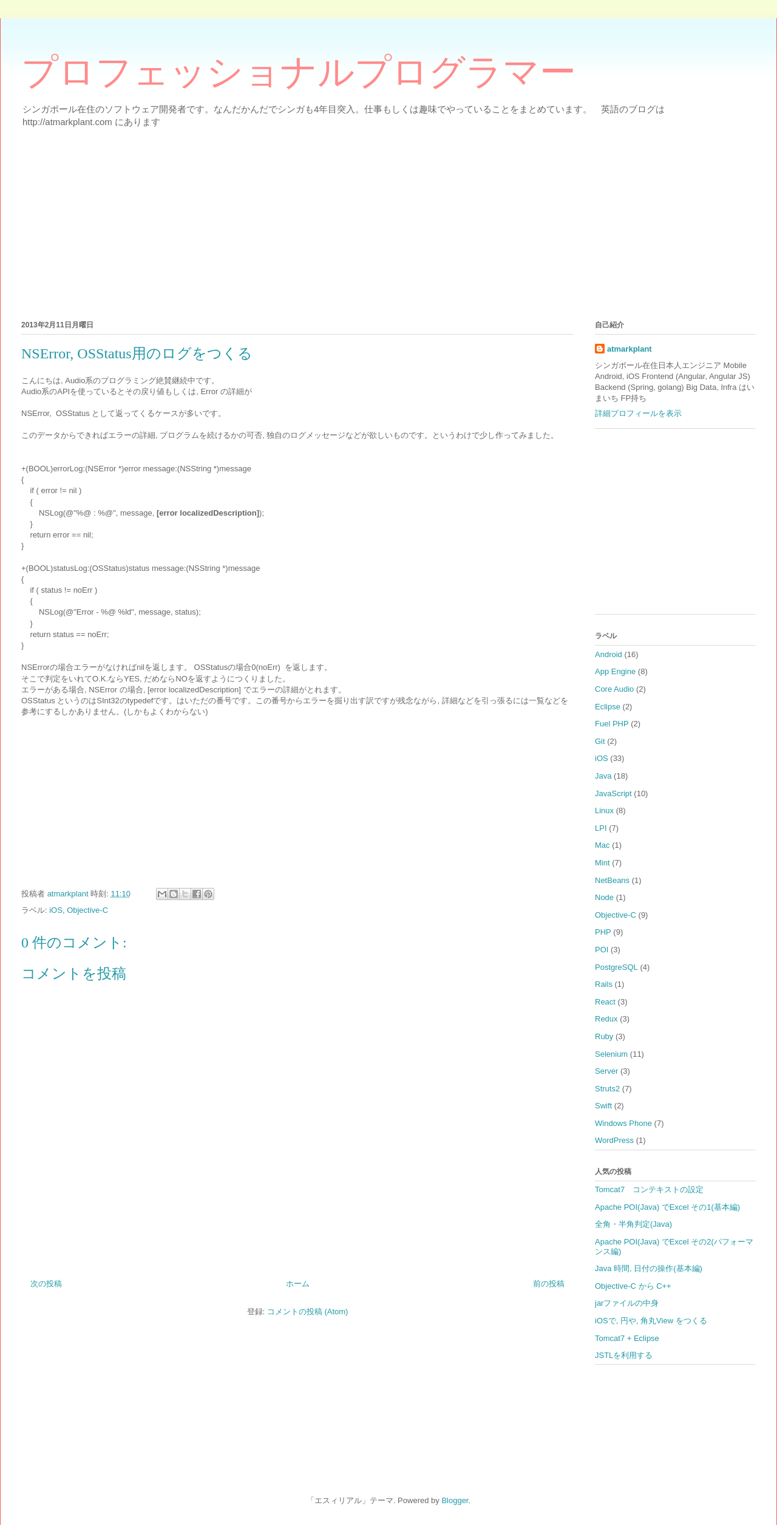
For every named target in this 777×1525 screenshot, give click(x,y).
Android (608, 654)
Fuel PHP (612, 723)
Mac (602, 845)
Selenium (611, 1054)
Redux (606, 1018)
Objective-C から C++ (633, 1286)
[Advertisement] (385, 222)
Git (600, 741)
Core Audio (614, 689)
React (605, 1001)
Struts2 (607, 1088)
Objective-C (87, 910)
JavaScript (613, 793)
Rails (603, 984)
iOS (56, 910)
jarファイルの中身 (627, 1303)
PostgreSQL (616, 967)
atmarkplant (629, 348)
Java (603, 775)
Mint (602, 862)
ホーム (298, 1283)
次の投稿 (46, 1283)
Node (604, 897)
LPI (601, 828)
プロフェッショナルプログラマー (298, 72)
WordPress (614, 1140)
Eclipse (607, 706)
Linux (604, 810)
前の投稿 (549, 1283)
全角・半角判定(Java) (633, 1224)
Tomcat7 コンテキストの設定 (649, 1189)
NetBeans (612, 880)
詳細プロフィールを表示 (638, 413)
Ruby (604, 1036)
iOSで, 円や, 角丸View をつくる (651, 1320)
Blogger (454, 1500)
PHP (603, 931)
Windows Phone (623, 1123)
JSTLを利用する (624, 1355)
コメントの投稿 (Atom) (307, 1311)
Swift (603, 1105)
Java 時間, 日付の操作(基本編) (648, 1268)
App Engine (615, 671)
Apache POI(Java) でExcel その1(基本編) (667, 1207)
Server (606, 1071)
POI (601, 949)
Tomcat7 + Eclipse (627, 1338)
